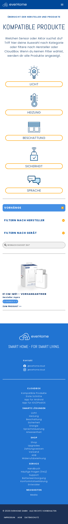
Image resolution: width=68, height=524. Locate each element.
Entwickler (34, 484)
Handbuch (34, 468)
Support (34, 475)
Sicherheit (34, 422)
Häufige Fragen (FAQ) (34, 471)
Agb (20, 517)
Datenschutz (32, 517)
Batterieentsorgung (34, 478)
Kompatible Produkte (34, 393)
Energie (34, 425)
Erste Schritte (34, 396)
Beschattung (34, 419)
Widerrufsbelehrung (34, 458)
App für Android (34, 399)
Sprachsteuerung (34, 428)
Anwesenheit (34, 432)
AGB (34, 455)
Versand (34, 451)
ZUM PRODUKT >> (12, 306)
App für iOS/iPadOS (34, 402)
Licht (34, 412)
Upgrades (34, 445)
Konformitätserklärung (34, 481)
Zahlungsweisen (34, 448)
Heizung (34, 416)
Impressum (9, 517)
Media (34, 494)
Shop (34, 442)
